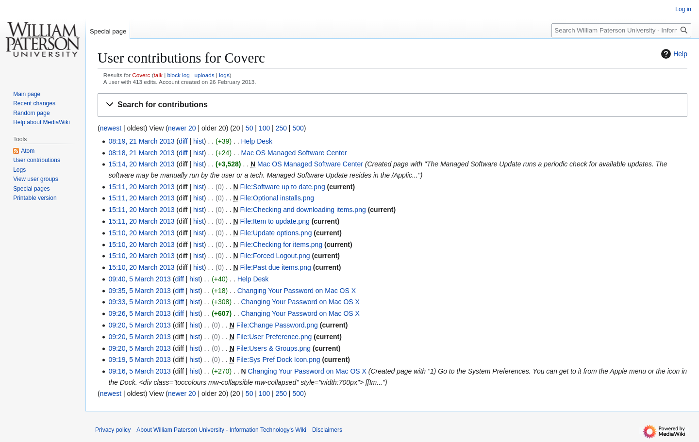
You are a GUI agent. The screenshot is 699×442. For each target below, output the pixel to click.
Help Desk (257, 141)
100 (264, 128)
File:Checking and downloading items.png (303, 209)
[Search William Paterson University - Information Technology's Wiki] (621, 30)
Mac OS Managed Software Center (294, 153)
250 (281, 128)
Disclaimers (327, 429)
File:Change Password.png (277, 325)
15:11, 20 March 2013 (141, 187)
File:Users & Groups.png (273, 348)
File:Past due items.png (275, 267)
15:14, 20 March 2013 (141, 164)
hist (198, 141)
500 (297, 128)
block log (178, 75)
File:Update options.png (276, 233)
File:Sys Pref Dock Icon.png (278, 359)
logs (224, 75)
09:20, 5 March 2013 (139, 325)
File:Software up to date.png (282, 187)
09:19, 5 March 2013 (139, 359)
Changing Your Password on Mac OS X (296, 291)
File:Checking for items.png (281, 244)
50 (249, 128)
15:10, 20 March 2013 (141, 233)
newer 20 (182, 128)
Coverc (141, 75)
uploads (204, 75)
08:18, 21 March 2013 (141, 153)
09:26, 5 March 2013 (139, 313)
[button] (392, 105)
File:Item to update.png (275, 221)
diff (183, 141)
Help (673, 54)
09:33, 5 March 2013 (139, 302)
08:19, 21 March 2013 (141, 141)
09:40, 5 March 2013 (139, 279)
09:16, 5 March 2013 (139, 371)
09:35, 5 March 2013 (139, 291)
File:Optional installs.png (277, 198)
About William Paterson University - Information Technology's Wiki (221, 429)
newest (110, 128)
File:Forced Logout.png (275, 256)
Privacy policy (113, 429)
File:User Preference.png (274, 337)
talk (158, 75)
